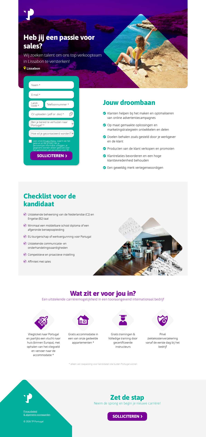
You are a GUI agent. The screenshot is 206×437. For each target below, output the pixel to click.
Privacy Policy (49, 141)
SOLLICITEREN (50, 155)
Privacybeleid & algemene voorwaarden (37, 413)
